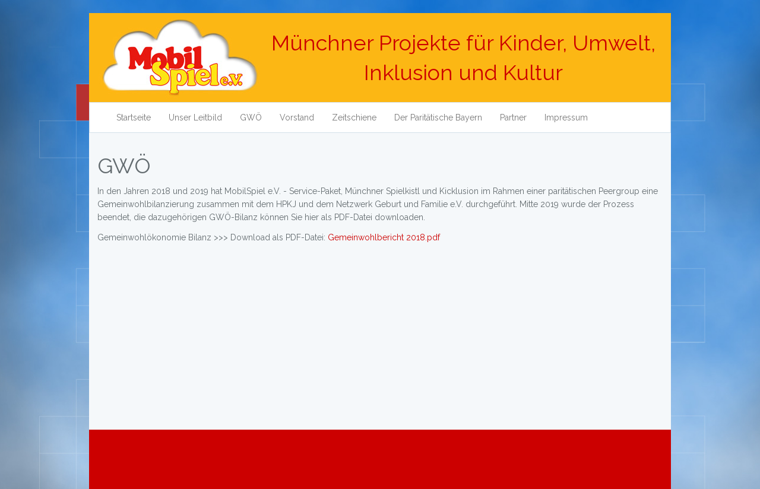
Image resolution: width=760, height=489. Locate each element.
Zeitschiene (354, 117)
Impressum (566, 117)
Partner (513, 117)
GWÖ (251, 117)
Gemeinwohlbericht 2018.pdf (384, 237)
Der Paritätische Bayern (438, 117)
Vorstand (297, 117)
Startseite (133, 117)
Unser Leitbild (195, 117)
